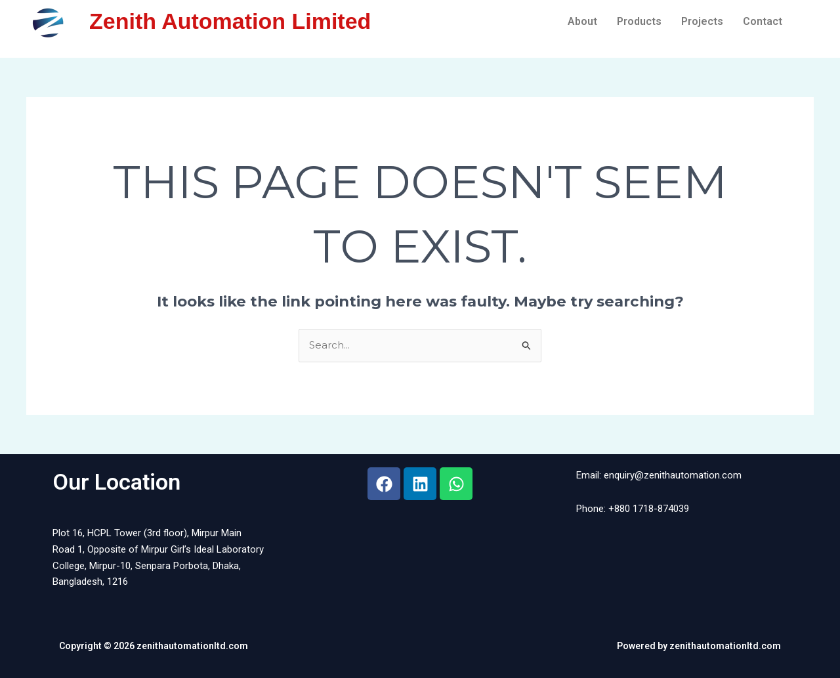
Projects (702, 21)
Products (639, 21)
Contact (762, 21)
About (582, 21)
